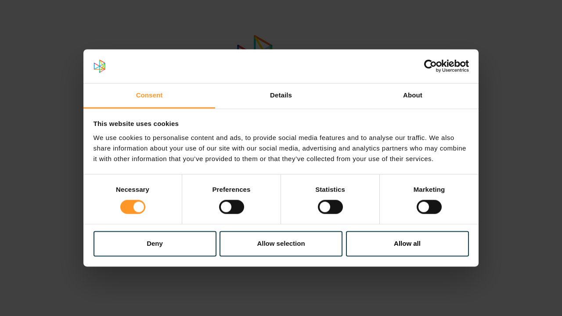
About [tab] (412, 95)
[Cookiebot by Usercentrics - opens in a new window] (430, 66)
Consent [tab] (149, 95)
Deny (155, 243)
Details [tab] (281, 95)
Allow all (407, 243)
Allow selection (281, 243)
